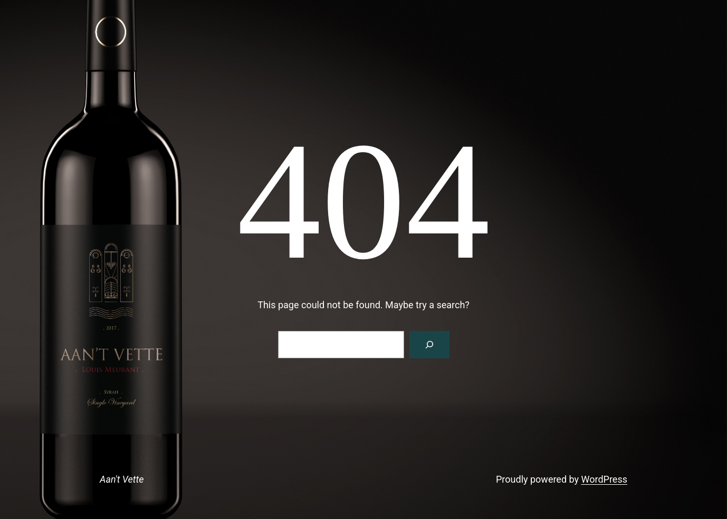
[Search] (429, 344)
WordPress (604, 479)
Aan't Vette (122, 479)
